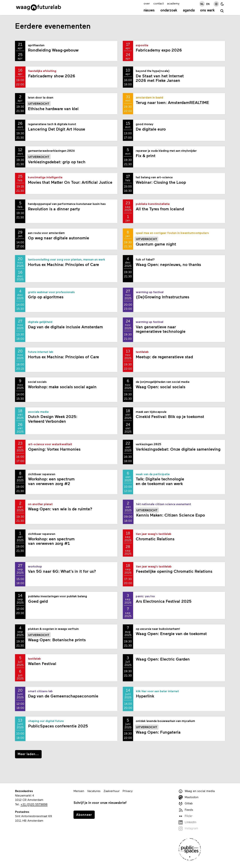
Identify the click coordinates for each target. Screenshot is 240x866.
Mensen (79, 791)
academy (173, 3)
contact (158, 3)
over (147, 3)
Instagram (188, 828)
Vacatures (93, 791)
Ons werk (207, 10)
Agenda (189, 10)
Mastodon (188, 797)
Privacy (128, 791)
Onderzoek (168, 10)
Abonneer (84, 814)
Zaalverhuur (112, 791)
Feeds (185, 810)
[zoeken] (222, 11)
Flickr (185, 816)
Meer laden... (28, 754)
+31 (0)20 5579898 (34, 804)
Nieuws (149, 10)
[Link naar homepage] (38, 7)
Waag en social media (196, 791)
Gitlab (185, 803)
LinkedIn (187, 822)
